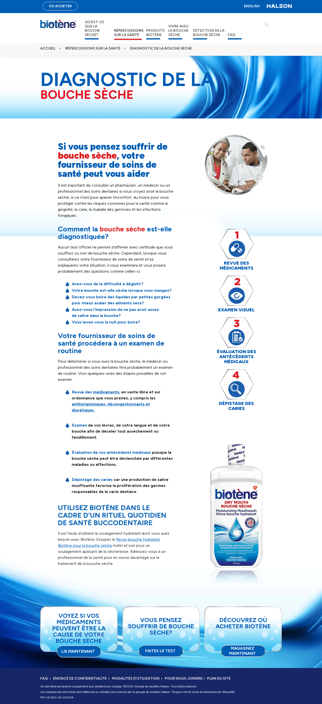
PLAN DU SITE (219, 678)
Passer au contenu (18, 6)
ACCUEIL (48, 48)
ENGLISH (252, 6)
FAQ (231, 35)
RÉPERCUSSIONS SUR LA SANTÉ (129, 32)
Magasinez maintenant (242, 651)
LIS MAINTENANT (78, 651)
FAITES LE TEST (160, 650)
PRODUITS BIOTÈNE (155, 32)
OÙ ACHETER (60, 6)
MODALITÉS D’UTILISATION (135, 678)
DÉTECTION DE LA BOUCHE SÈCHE (208, 32)
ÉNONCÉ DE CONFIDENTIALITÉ (80, 678)
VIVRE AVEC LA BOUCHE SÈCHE (178, 30)
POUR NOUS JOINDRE (184, 678)
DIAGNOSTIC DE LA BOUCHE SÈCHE (161, 48)
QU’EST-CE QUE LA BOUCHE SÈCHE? (94, 28)
